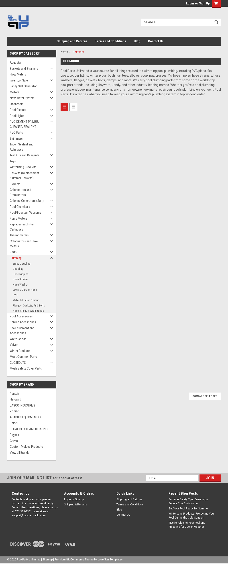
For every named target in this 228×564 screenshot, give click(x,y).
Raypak (14, 435)
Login (190, 3)
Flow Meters (18, 74)
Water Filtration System (26, 300)
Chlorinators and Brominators (20, 192)
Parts (13, 252)
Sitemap (48, 559)
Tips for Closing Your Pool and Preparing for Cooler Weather (187, 524)
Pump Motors (18, 219)
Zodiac (14, 411)
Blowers (15, 184)
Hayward (15, 399)
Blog (137, 41)
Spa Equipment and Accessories (22, 330)
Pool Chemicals (20, 207)
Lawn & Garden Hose (25, 289)
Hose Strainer (20, 279)
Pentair (14, 394)
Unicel (14, 423)
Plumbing (16, 258)
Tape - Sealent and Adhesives (21, 146)
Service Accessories (23, 322)
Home (64, 51)
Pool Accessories (21, 316)
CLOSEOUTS (18, 363)
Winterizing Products (23, 167)
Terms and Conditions (110, 41)
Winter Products (20, 351)
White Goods (18, 339)
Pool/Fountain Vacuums (25, 212)
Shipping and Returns (72, 41)
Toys (13, 161)
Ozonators (17, 104)
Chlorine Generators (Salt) (27, 201)
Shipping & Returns (75, 504)
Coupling (18, 268)
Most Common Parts (23, 357)
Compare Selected (204, 396)
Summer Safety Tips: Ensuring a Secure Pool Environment (188, 501)
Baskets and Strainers (24, 69)
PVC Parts (16, 133)
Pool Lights (17, 116)
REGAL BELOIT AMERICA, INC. (29, 429)
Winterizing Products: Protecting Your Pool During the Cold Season (192, 515)
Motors (14, 92)
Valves (14, 345)
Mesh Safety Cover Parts (26, 368)
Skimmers (16, 139)
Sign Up (204, 3)
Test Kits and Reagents (24, 155)
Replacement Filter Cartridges (22, 226)
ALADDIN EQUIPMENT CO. (26, 417)
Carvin (14, 441)
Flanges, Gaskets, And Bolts (29, 305)
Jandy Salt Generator (23, 86)
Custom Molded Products (26, 447)
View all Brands (19, 453)
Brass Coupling (22, 263)
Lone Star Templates (110, 559)
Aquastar (16, 63)
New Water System (22, 98)
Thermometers (19, 235)
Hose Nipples (20, 274)
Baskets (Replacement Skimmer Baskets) (24, 175)
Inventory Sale (19, 80)
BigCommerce (75, 559)
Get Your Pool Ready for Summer (189, 508)
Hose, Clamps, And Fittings (28, 310)
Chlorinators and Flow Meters (24, 243)
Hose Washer (20, 284)
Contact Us (155, 41)
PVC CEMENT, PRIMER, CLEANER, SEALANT (24, 124)
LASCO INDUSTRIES (22, 405)
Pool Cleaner (18, 110)
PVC (15, 295)
